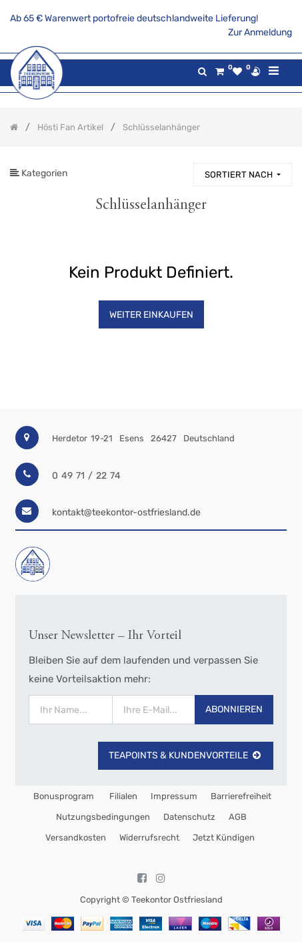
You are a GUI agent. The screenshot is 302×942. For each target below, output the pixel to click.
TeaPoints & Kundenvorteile (186, 755)
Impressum (174, 796)
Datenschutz (189, 817)
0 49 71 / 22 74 (86, 475)
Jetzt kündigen (224, 838)
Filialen (122, 796)
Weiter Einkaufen (151, 314)
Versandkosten (75, 838)
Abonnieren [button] (234, 709)
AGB (238, 817)
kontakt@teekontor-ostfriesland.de (126, 512)
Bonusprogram (62, 796)
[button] (242, 174)
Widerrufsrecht (149, 838)
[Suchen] (177, 168)
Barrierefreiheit (241, 796)
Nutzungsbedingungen (103, 817)
